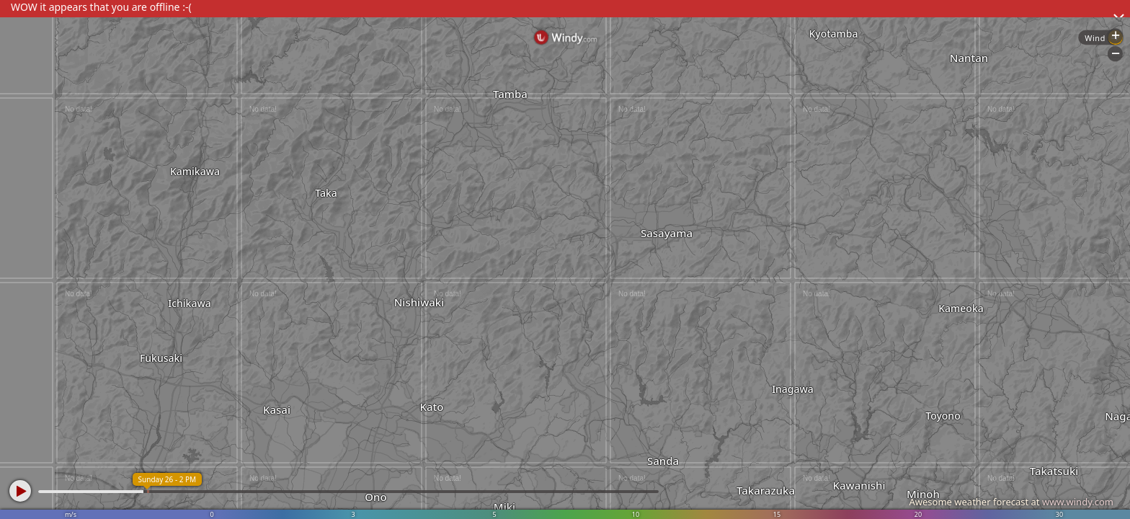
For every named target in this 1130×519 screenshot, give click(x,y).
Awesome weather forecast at (1011, 501)
